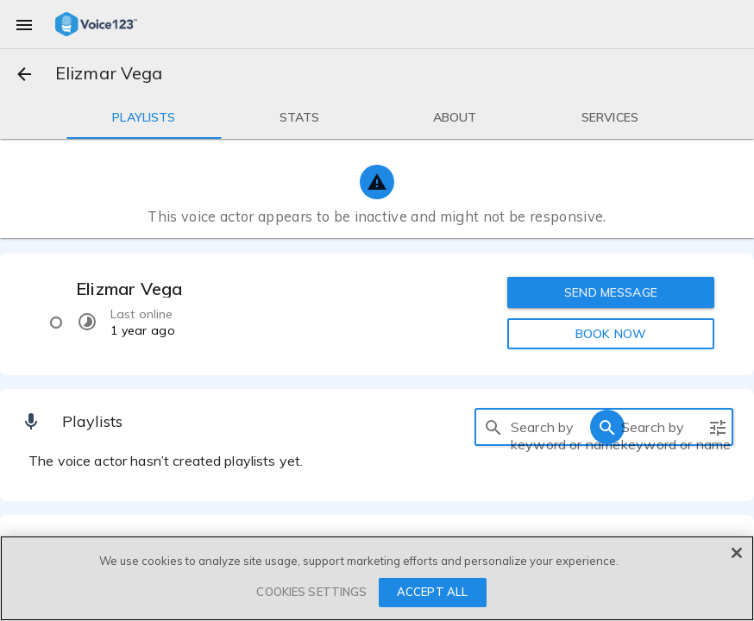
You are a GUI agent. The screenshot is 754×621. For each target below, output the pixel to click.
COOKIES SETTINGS (311, 592)
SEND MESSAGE (610, 292)
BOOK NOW (610, 334)
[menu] (24, 24)
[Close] (736, 552)
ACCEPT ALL (432, 592)
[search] (493, 427)
